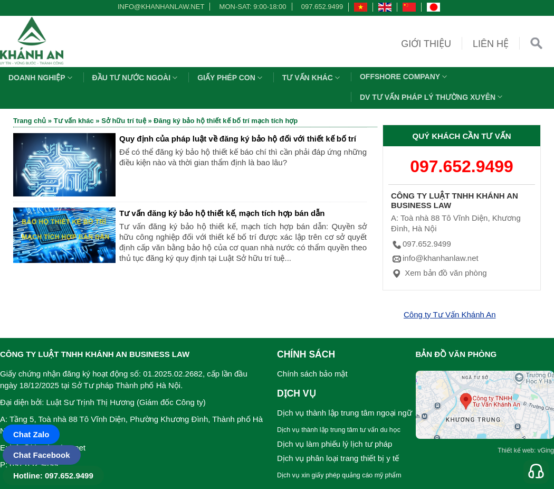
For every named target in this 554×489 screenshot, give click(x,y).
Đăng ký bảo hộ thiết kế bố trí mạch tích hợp (226, 121)
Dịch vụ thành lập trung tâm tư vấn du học (338, 430)
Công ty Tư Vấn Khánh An (450, 314)
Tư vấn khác (312, 77)
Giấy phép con (231, 77)
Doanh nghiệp (41, 77)
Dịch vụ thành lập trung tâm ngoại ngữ (344, 412)
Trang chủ (29, 121)
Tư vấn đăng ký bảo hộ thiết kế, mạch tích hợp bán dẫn (221, 213)
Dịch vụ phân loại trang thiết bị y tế (338, 458)
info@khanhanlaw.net (159, 7)
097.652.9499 (322, 7)
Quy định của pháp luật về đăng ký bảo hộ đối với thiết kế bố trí (237, 138)
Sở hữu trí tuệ (123, 121)
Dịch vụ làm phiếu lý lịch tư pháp (334, 443)
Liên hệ (491, 44)
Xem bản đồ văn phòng (439, 272)
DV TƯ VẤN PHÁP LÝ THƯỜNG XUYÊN (432, 97)
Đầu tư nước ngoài (136, 77)
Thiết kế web (516, 450)
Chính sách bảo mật (312, 373)
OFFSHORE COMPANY (405, 76)
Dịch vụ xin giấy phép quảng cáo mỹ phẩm (339, 475)
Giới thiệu (426, 44)
